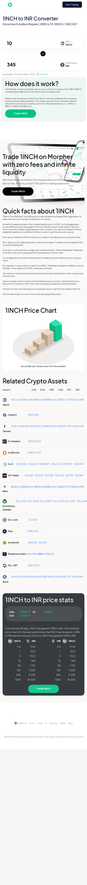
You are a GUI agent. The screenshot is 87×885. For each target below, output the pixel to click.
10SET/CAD (54, 426)
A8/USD (32, 542)
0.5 (19, 646)
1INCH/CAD (54, 399)
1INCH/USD (17, 399)
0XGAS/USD (34, 441)
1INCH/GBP (42, 399)
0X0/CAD (56, 463)
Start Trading (72, 4)
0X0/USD (21, 463)
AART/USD (34, 565)
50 (19, 665)
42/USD (33, 519)
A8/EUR (42, 542)
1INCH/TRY (66, 399)
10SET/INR (78, 426)
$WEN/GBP (42, 486)
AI (46, 723)
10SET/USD (17, 426)
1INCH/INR (78, 399)
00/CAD (59, 475)
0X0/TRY (67, 463)
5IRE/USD (33, 531)
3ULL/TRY (69, 501)
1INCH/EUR (29, 399)
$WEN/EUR (29, 486)
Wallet (63, 723)
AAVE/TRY (65, 576)
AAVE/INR (77, 576)
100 (19, 670)
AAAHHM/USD (34, 553)
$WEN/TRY (66, 486)
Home (32, 723)
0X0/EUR (33, 463)
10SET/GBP (42, 426)
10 (19, 660)
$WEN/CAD (54, 486)
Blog (70, 723)
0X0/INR (78, 463)
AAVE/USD (17, 576)
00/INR (79, 475)
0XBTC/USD (34, 452)
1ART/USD (33, 414)
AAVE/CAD (54, 576)
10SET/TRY (66, 426)
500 (18, 674)
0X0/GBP (44, 463)
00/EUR (39, 475)
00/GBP (49, 475)
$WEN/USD (17, 486)
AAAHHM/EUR (46, 553)
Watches (53, 723)
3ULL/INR (82, 501)
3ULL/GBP (45, 501)
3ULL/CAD (58, 501)
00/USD (29, 475)
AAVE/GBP (41, 576)
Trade (40, 723)
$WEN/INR (78, 486)
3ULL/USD (21, 501)
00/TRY (70, 475)
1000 (18, 679)
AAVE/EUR (29, 576)
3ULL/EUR (33, 501)
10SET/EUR (29, 426)
